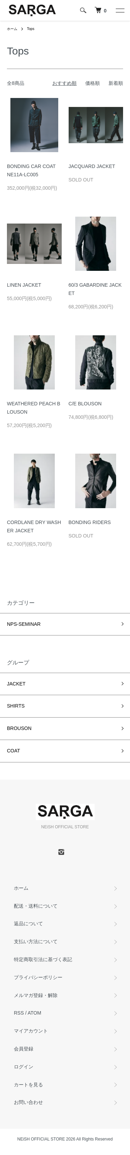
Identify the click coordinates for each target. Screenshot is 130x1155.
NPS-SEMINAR (24, 624)
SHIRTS (16, 706)
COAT (13, 750)
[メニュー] (119, 10)
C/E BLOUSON (85, 403)
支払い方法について (36, 941)
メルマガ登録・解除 (36, 995)
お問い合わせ (28, 1102)
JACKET (16, 684)
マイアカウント (31, 1031)
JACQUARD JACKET (94, 166)
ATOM (34, 1013)
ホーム (12, 29)
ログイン (23, 1066)
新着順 (116, 83)
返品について (28, 923)
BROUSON (19, 728)
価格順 (92, 83)
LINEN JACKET (24, 285)
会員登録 (23, 1049)
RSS (19, 1013)
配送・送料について (36, 906)
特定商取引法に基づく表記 (43, 959)
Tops (30, 29)
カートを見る (28, 1084)
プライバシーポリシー (38, 977)
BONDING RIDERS (90, 522)
